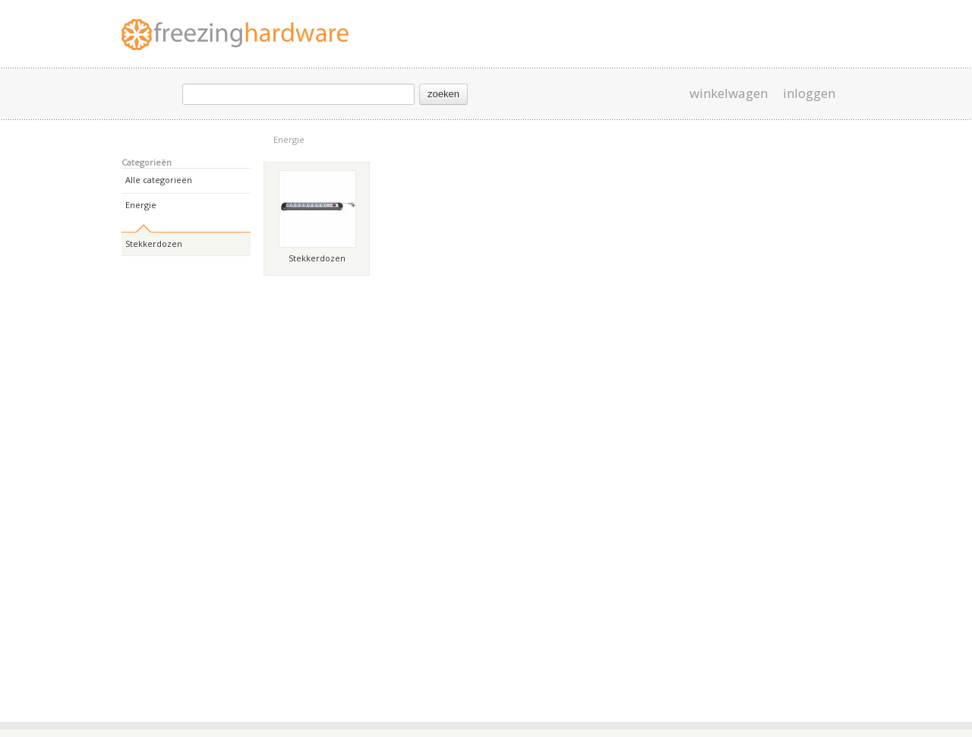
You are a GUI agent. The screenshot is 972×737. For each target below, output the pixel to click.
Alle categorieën (158, 179)
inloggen (809, 93)
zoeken (443, 94)
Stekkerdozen (153, 243)
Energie (289, 139)
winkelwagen (729, 93)
